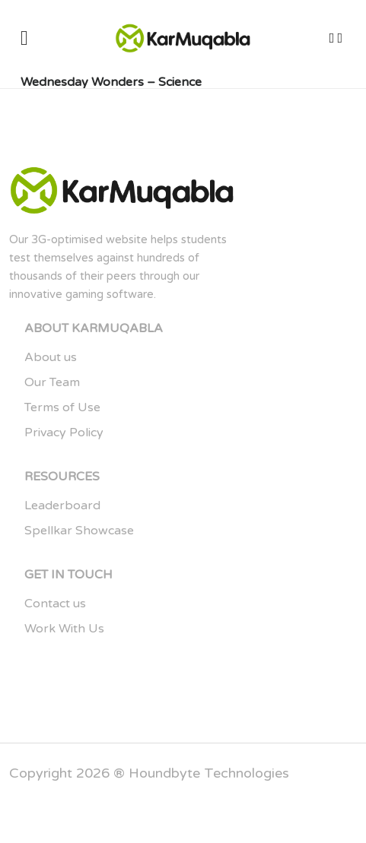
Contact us (55, 603)
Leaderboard (62, 505)
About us (50, 357)
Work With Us (64, 629)
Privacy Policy (63, 432)
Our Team (52, 382)
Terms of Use (62, 407)
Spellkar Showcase (79, 530)
